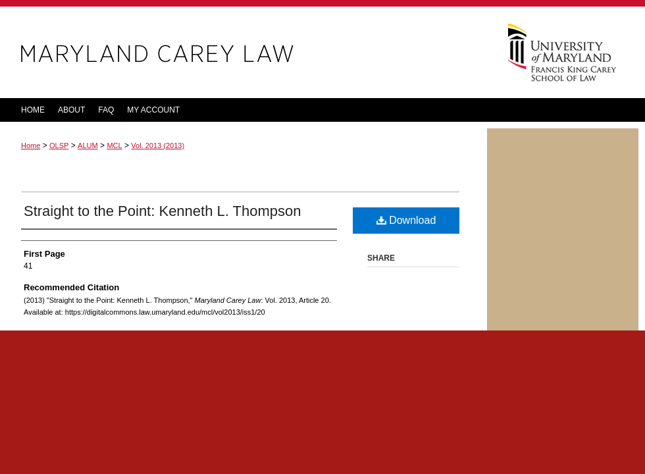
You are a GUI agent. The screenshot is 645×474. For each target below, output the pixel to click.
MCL (114, 145)
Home (30, 145)
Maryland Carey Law (243, 52)
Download (406, 220)
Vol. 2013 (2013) (157, 145)
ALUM (88, 145)
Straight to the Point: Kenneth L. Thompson (162, 211)
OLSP (58, 145)
